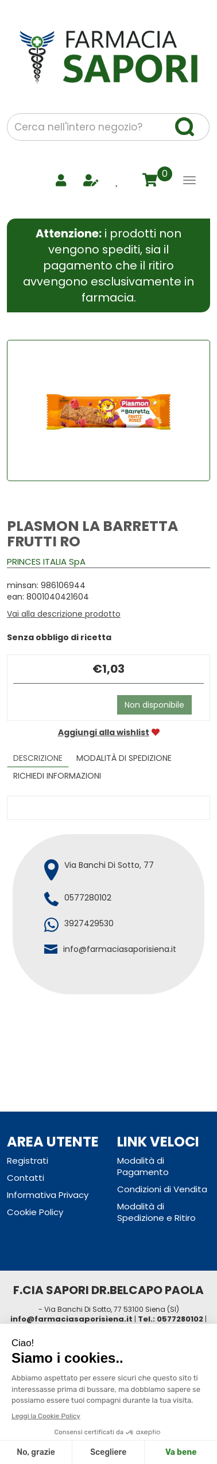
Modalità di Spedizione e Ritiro (156, 1212)
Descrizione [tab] (38, 758)
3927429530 (89, 923)
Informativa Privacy (47, 1195)
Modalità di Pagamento (143, 1166)
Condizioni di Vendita (162, 1189)
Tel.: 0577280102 (170, 1319)
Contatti (25, 1178)
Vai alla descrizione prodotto (64, 614)
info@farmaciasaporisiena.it (119, 949)
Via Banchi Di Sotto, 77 (109, 865)
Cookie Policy (35, 1212)
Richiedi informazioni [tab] (57, 775)
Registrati (27, 1160)
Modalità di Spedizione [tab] (124, 758)
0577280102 (87, 897)
